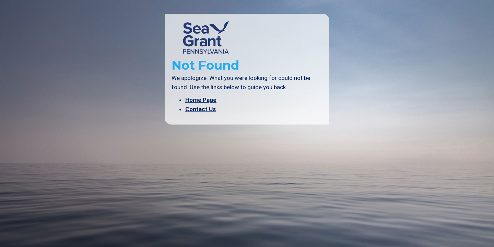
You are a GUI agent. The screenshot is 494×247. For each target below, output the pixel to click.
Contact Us (200, 109)
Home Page (200, 99)
